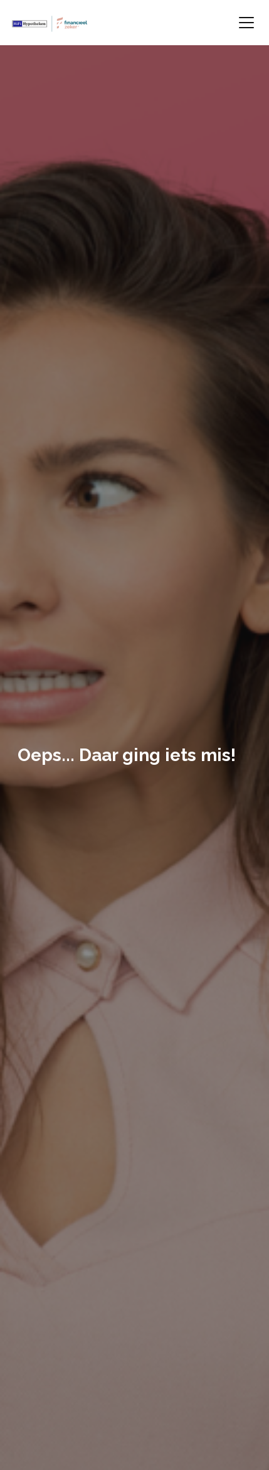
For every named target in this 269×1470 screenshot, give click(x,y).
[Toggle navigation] (246, 22)
